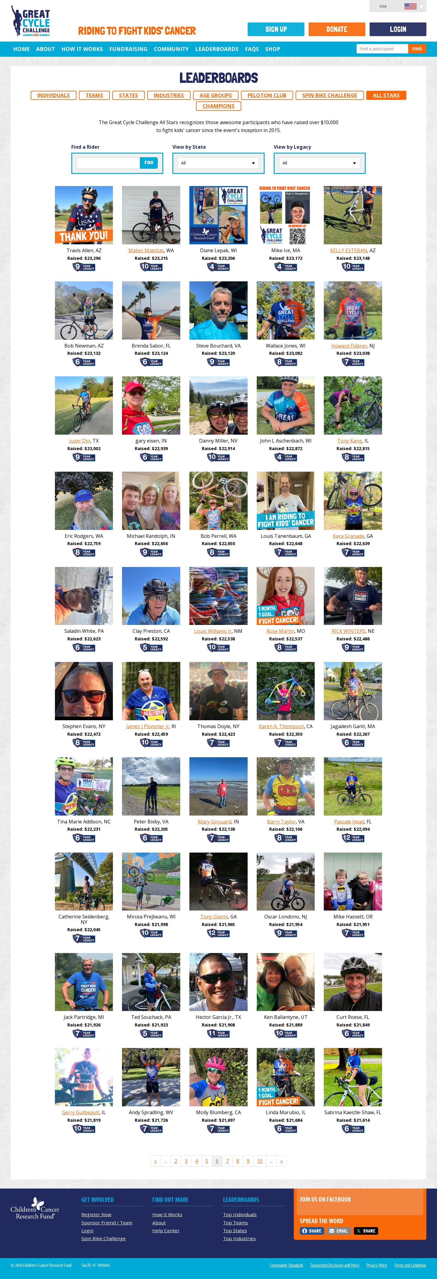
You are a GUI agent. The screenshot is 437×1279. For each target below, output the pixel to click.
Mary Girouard (214, 821)
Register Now (96, 1214)
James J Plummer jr (147, 726)
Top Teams (235, 1223)
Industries (169, 95)
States (128, 95)
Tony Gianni (214, 916)
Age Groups (216, 95)
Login (398, 29)
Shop (272, 49)
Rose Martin (280, 631)
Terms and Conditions (410, 1265)
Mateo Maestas (146, 250)
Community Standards (286, 1265)
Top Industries (239, 1238)
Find (417, 49)
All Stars (386, 95)
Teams (94, 95)
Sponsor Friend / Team (106, 1223)
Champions (219, 105)
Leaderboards (217, 49)
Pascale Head (349, 821)
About (45, 49)
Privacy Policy (377, 1265)
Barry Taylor (281, 821)
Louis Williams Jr (213, 631)
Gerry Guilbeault (80, 1112)
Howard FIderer (349, 345)
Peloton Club (267, 95)
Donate (337, 29)
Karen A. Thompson (281, 726)
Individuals (53, 95)
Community (171, 49)
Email (342, 1231)
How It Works (82, 49)
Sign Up (276, 29)
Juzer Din (79, 440)
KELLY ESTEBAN (348, 250)
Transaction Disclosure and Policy (335, 1265)
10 (260, 1161)
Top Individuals (240, 1214)
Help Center (166, 1230)
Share (315, 1231)
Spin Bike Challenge (329, 95)
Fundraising (128, 49)
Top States (235, 1230)
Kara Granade (348, 536)
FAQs (252, 49)
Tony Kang (349, 440)
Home (21, 49)
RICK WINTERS (348, 631)
